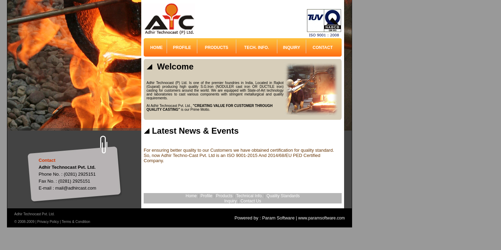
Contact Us (250, 201)
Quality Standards (283, 195)
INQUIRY (291, 47)
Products (224, 195)
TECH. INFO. (256, 47)
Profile (206, 195)
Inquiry (230, 201)
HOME (156, 47)
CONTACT (323, 47)
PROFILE (182, 47)
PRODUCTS (216, 47)
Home (191, 195)
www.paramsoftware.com (321, 218)
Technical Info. (249, 195)
